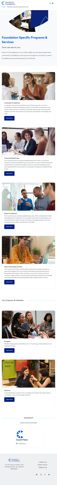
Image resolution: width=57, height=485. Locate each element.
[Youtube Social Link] (49, 474)
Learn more (9, 118)
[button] (50, 3)
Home (3, 7)
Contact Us (43, 462)
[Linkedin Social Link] (36, 474)
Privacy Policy (43, 465)
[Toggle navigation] (53, 3)
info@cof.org (22, 443)
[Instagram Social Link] (41, 474)
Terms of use (43, 467)
